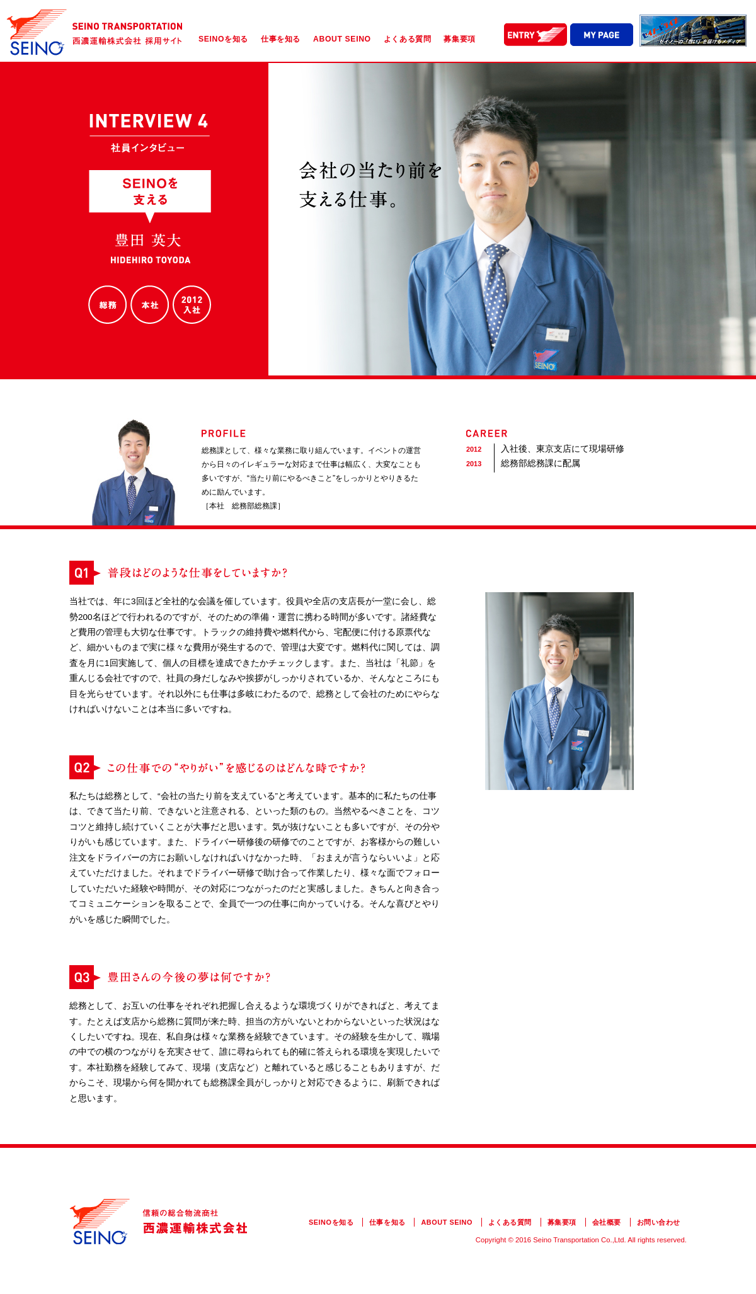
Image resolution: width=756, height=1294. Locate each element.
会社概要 (606, 1222)
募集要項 (459, 39)
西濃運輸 (94, 32)
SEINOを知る (223, 39)
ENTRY (535, 34)
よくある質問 (408, 39)
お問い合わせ (658, 1222)
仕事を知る (281, 39)
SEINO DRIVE (693, 30)
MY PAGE (601, 34)
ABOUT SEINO (342, 39)
